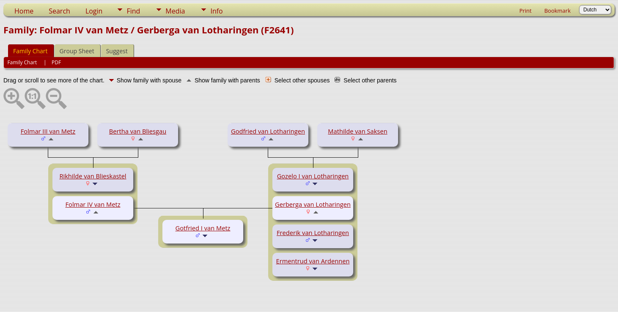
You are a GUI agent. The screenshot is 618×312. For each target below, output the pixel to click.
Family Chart (30, 51)
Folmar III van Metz (48, 131)
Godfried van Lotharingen (268, 131)
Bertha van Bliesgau (137, 131)
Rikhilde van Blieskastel (92, 176)
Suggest (117, 51)
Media (175, 11)
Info (216, 11)
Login (94, 11)
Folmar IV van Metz (93, 204)
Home (23, 11)
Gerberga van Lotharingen (313, 204)
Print (525, 10)
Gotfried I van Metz (203, 228)
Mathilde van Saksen (357, 131)
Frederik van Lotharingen (313, 232)
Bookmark (557, 10)
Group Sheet (77, 51)
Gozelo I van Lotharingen (313, 176)
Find (133, 11)
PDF (56, 62)
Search (59, 11)
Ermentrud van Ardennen (313, 261)
